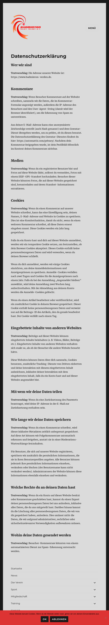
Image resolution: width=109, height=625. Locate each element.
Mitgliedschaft (19, 596)
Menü (92, 28)
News (14, 575)
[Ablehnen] (105, 617)
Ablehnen (59, 619)
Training (15, 603)
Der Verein (17, 582)
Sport (14, 589)
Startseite (16, 568)
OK (45, 619)
